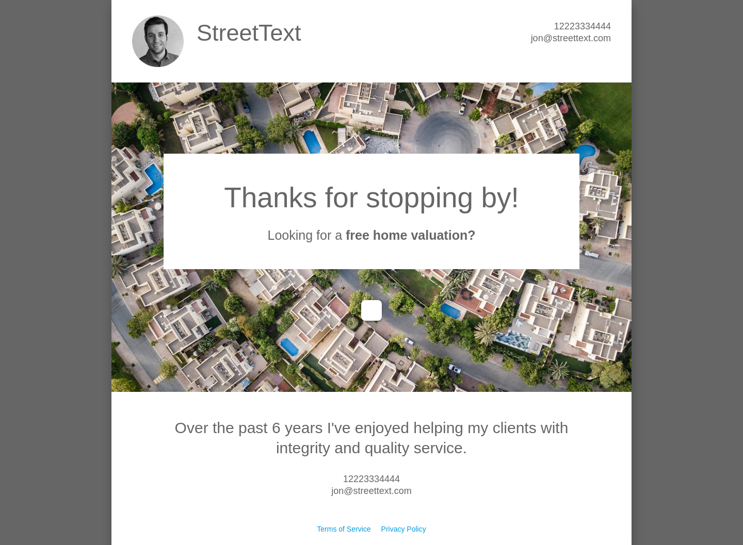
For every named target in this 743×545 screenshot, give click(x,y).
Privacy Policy (403, 529)
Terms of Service (343, 529)
